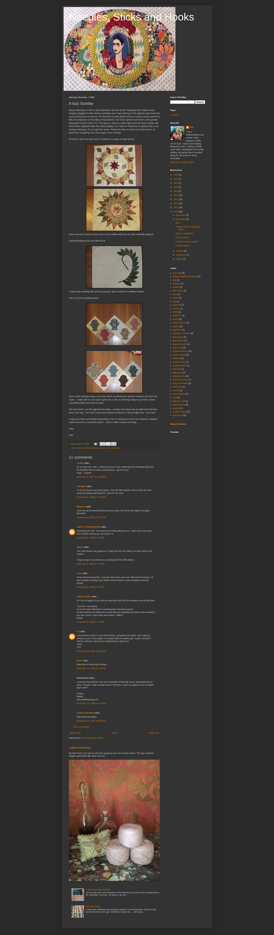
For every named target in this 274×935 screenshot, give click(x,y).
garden (176, 326)
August (179, 259)
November (181, 219)
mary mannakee (113, 448)
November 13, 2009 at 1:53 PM (91, 703)
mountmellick (179, 394)
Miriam (80, 547)
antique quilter (84, 596)
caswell (176, 305)
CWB (175, 312)
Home (115, 733)
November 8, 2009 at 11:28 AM (91, 477)
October (180, 251)
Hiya (177, 223)
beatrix (176, 287)
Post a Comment (81, 727)
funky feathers (179, 323)
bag (174, 280)
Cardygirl (81, 486)
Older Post (154, 733)
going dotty (178, 337)
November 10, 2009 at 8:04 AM (91, 651)
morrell (176, 390)
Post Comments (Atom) (92, 738)
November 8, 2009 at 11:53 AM (91, 497)
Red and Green (93, 906)
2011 (176, 203)
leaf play (177, 369)
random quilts (179, 412)
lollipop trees (179, 376)
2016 (176, 183)
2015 (176, 187)
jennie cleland (179, 355)
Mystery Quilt (179, 401)
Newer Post (75, 733)
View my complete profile (181, 162)
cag (174, 301)
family (175, 319)
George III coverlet (181, 333)
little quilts (177, 372)
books (175, 298)
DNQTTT (177, 315)
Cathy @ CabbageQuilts (88, 527)
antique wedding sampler (87, 448)
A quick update (182, 245)
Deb (192, 127)
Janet (79, 573)
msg (175, 397)
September (181, 255)
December (181, 215)
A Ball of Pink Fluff (80, 747)
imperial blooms (180, 351)
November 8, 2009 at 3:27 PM (90, 564)
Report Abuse (178, 424)
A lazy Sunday (182, 237)
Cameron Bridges (85, 713)
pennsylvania (179, 404)
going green (178, 340)
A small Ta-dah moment (186, 241)
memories (177, 387)
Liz (78, 631)
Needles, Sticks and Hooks (131, 17)
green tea (177, 347)
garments (177, 330)
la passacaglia (179, 365)
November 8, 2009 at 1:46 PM (90, 537)
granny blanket (180, 344)
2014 (176, 191)
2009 (176, 211)
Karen (80, 660)
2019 (176, 175)
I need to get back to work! (98, 889)
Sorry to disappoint (184, 233)
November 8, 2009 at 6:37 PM (90, 587)
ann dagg (177, 273)
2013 (176, 195)
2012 (176, 199)
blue (175, 294)
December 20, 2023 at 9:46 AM (91, 721)
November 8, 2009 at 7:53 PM (90, 622)
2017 (176, 179)
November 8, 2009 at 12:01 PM (91, 517)
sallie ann (177, 415)
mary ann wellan (180, 379)
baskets (102, 448)
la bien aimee (179, 362)
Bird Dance (178, 291)
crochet (176, 308)
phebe (176, 408)
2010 (176, 207)
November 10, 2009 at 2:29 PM (91, 668)
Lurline (80, 463)
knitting (176, 358)
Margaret (81, 506)
